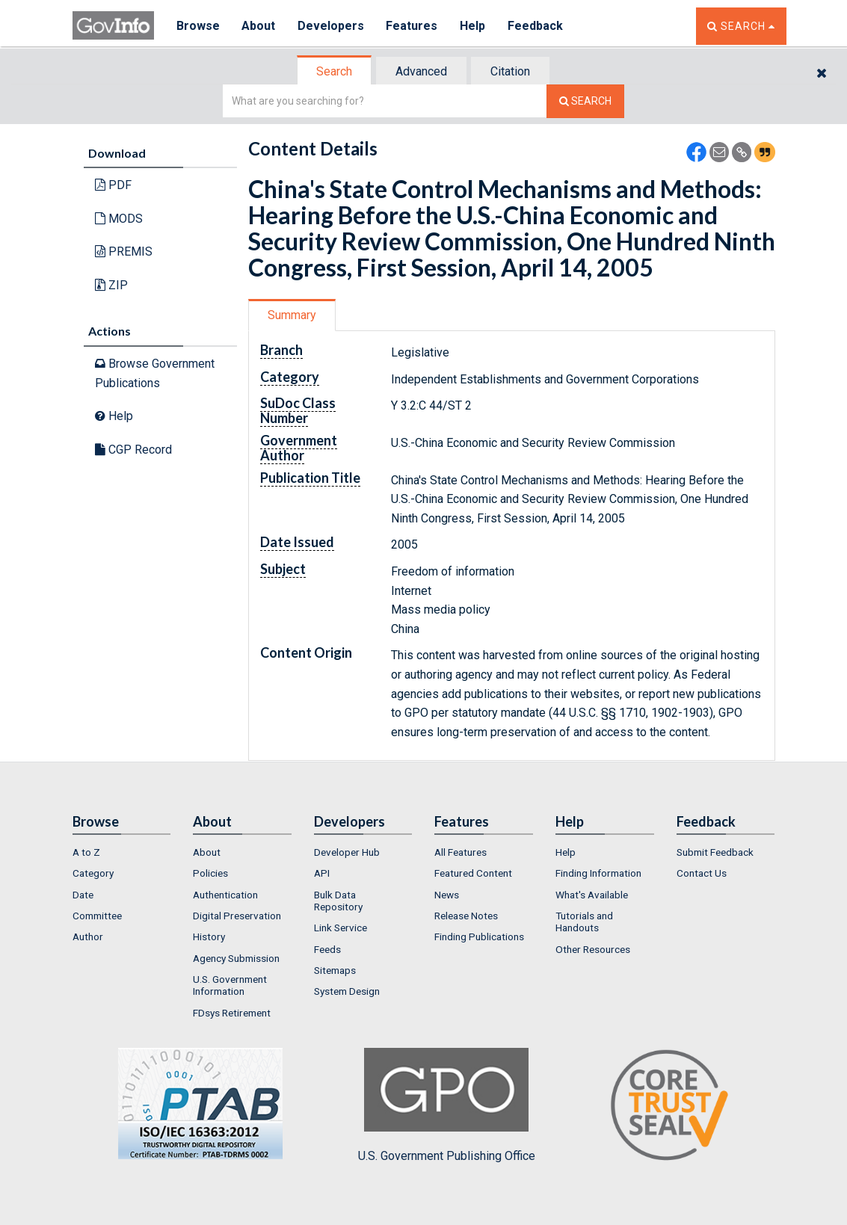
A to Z (86, 852)
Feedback (536, 26)
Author (88, 936)
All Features (460, 852)
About (259, 26)
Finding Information (598, 873)
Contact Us (702, 873)
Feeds (327, 949)
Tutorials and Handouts (584, 922)
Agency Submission (236, 958)
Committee (97, 916)
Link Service (340, 928)
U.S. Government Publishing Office (446, 1105)
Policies (210, 873)
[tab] (335, 71)
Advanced (421, 71)
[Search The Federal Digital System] (585, 101)
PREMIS (124, 251)
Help (474, 26)
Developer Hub (347, 852)
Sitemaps (335, 970)
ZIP (111, 285)
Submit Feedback (715, 852)
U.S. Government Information (230, 985)
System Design (347, 991)
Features (413, 26)
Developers (331, 26)
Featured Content (473, 873)
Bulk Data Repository (338, 901)
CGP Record (133, 449)
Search (334, 71)
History (209, 936)
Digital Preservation (237, 916)
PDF (113, 185)
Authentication (225, 895)
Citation (510, 71)
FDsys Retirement (232, 1013)
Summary (292, 315)
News (446, 895)
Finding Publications (479, 936)
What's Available (591, 895)
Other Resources (592, 949)
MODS (119, 219)
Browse (198, 26)
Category (93, 873)
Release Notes (466, 916)
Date (83, 895)
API (322, 873)
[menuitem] (122, 852)
